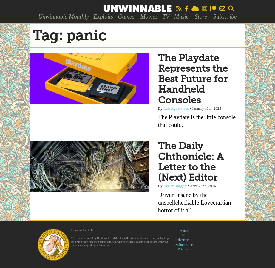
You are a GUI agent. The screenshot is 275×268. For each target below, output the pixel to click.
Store (201, 16)
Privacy (183, 249)
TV (165, 16)
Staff (185, 235)
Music (181, 16)
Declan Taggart (175, 186)
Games (126, 16)
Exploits (103, 16)
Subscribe (225, 16)
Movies (149, 16)
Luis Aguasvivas (176, 108)
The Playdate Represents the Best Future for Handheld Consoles (193, 79)
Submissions (184, 245)
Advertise (182, 240)
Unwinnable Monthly (63, 16)
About (184, 231)
